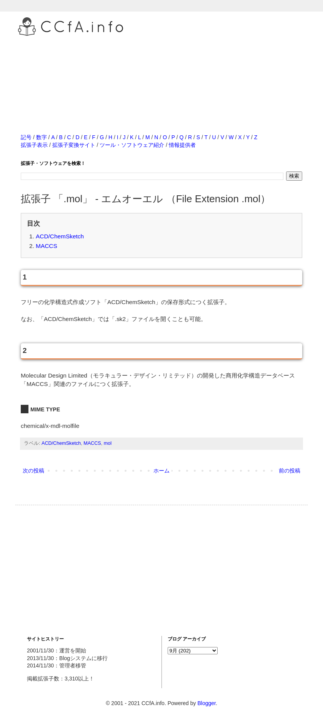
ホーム (161, 470)
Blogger (206, 703)
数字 (41, 137)
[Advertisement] (161, 76)
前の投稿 (289, 470)
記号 (26, 137)
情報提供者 (182, 145)
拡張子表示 (34, 145)
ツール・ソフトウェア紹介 (132, 145)
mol (108, 443)
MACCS (46, 246)
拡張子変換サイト (73, 145)
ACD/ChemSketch (60, 236)
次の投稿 (33, 470)
